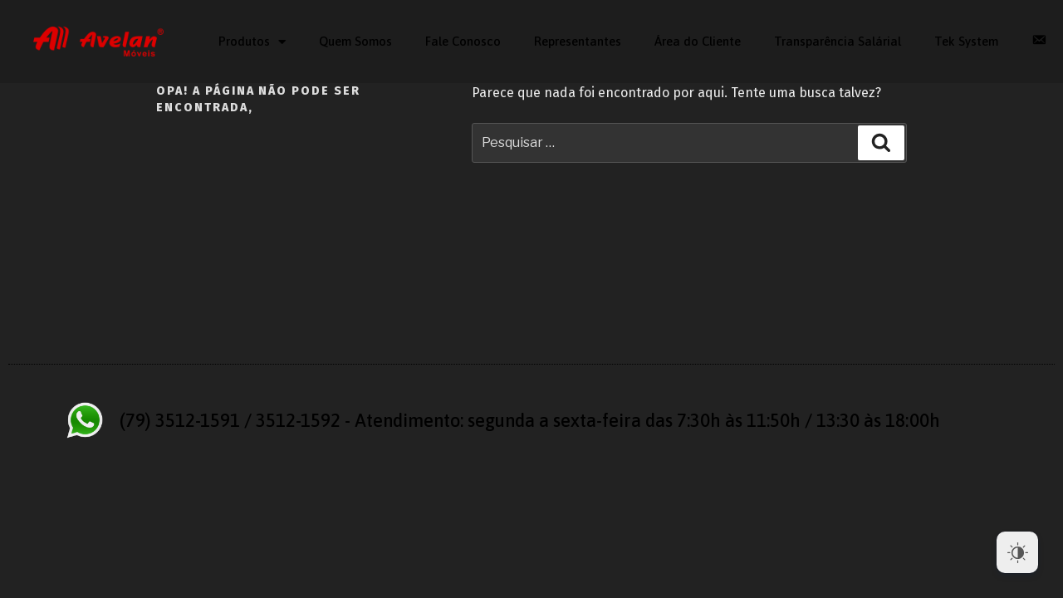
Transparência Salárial (837, 41)
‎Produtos (252, 41)
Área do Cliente (697, 41)
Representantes (577, 41)
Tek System (966, 41)
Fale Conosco (463, 41)
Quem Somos (355, 41)
